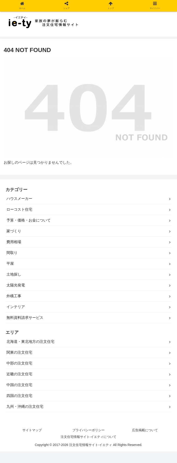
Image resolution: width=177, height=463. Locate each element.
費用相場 (13, 242)
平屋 (10, 263)
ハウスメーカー (19, 199)
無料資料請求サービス (24, 318)
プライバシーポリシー (88, 430)
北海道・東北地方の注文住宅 (30, 342)
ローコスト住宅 (19, 209)
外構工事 (13, 296)
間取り (12, 253)
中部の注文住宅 (19, 363)
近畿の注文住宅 (19, 374)
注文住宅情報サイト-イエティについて (89, 437)
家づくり (13, 231)
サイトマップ (32, 430)
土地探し (13, 274)
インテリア (15, 307)
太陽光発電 (15, 285)
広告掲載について (145, 430)
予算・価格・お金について (28, 220)
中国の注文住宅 (19, 385)
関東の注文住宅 (19, 352)
